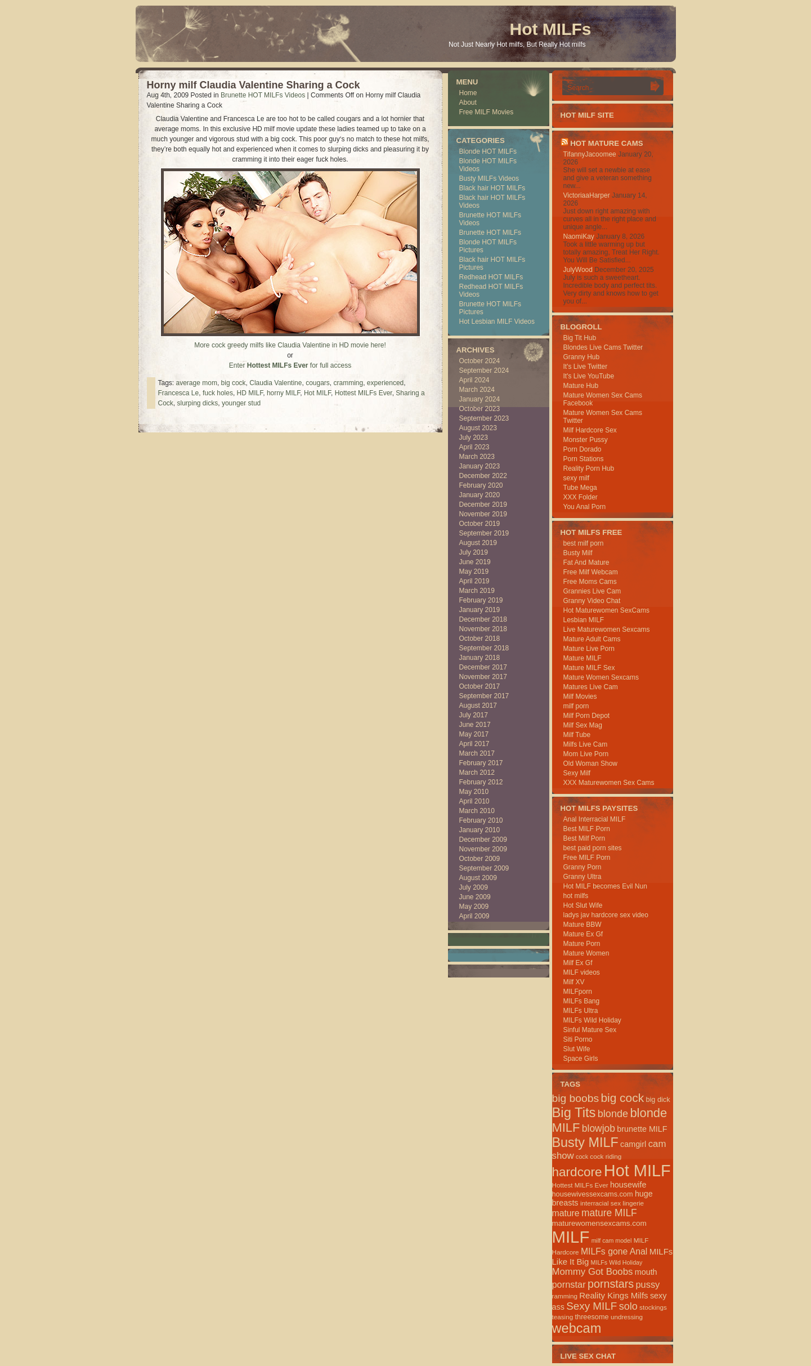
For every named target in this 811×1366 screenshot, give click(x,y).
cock (582, 1156)
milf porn (576, 706)
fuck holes (218, 393)
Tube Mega (580, 488)
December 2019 (483, 504)
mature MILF (609, 1212)
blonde (613, 1113)
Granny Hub (581, 357)
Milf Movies (580, 696)
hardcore (577, 1172)
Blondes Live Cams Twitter (603, 347)
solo (628, 1306)
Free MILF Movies (486, 112)
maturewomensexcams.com (599, 1223)
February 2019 (481, 600)
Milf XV (574, 982)
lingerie (633, 1203)
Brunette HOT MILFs (490, 232)
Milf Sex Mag (582, 725)
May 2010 (474, 792)
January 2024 (479, 399)
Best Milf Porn (584, 838)
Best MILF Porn (586, 829)
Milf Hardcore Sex (590, 430)
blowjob (598, 1128)
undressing (627, 1316)
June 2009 (475, 897)
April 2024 (474, 380)
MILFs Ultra (580, 1011)
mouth (646, 1271)
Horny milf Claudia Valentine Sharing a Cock (253, 85)
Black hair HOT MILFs (492, 188)
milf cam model (612, 1240)
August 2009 (478, 878)
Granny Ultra (582, 877)
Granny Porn (582, 867)
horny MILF (283, 393)
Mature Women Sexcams (601, 677)
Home (468, 93)
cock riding (605, 1156)
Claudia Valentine (275, 383)
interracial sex (600, 1203)
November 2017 (483, 677)
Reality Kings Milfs (613, 1295)
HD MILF (250, 393)
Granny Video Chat (592, 601)
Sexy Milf (577, 773)
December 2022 (483, 476)
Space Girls (580, 1059)
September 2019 (484, 533)
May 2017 (474, 734)
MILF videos (581, 972)
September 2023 (484, 418)
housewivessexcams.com (592, 1194)
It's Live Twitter (585, 366)
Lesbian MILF (583, 620)
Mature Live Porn (589, 649)
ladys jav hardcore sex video (605, 915)
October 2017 (479, 686)
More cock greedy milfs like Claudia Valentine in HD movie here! (290, 345)
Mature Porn (582, 944)
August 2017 (478, 705)
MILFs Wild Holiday (592, 1020)
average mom (196, 383)
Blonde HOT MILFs (488, 151)
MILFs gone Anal (614, 1251)
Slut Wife (576, 1049)
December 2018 (483, 619)
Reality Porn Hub (589, 468)
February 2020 (481, 485)
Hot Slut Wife (583, 905)
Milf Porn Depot (586, 716)
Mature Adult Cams (592, 639)
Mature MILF (582, 658)
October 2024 (479, 361)
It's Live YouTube (589, 376)
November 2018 (483, 629)
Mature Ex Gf (583, 934)
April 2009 (474, 916)
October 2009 (479, 859)
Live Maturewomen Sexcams (606, 629)
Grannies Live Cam (592, 591)
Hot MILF (317, 393)
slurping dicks (197, 403)
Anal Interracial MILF (594, 819)
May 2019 (474, 571)
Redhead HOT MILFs (491, 277)
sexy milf (576, 478)
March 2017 (477, 753)
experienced (385, 383)
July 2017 (473, 715)
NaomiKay (578, 236)
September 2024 (484, 370)
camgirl (633, 1144)
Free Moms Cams (590, 582)
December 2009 (483, 839)
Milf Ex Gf (578, 963)
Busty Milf (578, 553)
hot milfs (576, 896)
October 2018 (479, 638)
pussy (647, 1284)
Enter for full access (290, 365)
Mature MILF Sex (589, 668)
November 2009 (483, 849)
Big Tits (574, 1112)
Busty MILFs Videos (489, 178)
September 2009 (484, 868)
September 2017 (484, 696)
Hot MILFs (551, 29)
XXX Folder (580, 497)
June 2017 (475, 725)
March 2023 (477, 457)
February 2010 (481, 820)
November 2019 (483, 514)
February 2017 (481, 763)
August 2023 (478, 428)
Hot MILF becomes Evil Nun (605, 886)
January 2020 (479, 495)
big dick (658, 1099)
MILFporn (577, 992)
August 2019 (478, 543)
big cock (233, 383)
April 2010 (474, 801)
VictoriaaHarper (586, 195)
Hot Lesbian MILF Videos (497, 321)
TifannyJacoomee (589, 154)
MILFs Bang (581, 1001)
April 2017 (474, 744)
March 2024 (477, 390)
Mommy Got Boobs (592, 1271)
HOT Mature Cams (606, 143)
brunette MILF (642, 1128)
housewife (628, 1184)
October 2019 (479, 524)
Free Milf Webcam (590, 572)
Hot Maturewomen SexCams (606, 610)
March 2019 (477, 591)
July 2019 (473, 552)
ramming (564, 1296)
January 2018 (479, 658)
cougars (318, 383)
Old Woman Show (590, 763)
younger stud (241, 403)
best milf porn (583, 543)
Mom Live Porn (586, 754)
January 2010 (479, 830)
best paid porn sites (592, 848)
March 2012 (477, 772)
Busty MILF (585, 1142)
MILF (571, 1236)
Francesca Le (178, 393)
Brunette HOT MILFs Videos (263, 95)
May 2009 (474, 906)
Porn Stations (583, 459)
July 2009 (473, 887)
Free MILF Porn (587, 857)
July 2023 (473, 437)
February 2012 (481, 782)
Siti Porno (578, 1039)
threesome (592, 1317)
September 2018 (484, 648)
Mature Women (586, 953)
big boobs (575, 1098)
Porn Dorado (582, 449)
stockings (653, 1307)
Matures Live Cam (590, 687)
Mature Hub (581, 386)
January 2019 (479, 610)
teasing (562, 1316)
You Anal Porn (584, 507)
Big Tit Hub (580, 338)
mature (566, 1213)
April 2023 (474, 447)
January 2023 (479, 466)
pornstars (611, 1284)
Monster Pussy (585, 440)
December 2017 (483, 667)
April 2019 (474, 581)
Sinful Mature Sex (590, 1030)
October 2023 (479, 409)
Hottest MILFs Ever (363, 393)
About (468, 102)
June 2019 (475, 562)
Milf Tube (577, 735)
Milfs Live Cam (585, 744)
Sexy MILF (591, 1306)
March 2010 (477, 811)
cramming (349, 383)
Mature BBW (582, 924)
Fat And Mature (586, 562)
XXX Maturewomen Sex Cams (609, 783)
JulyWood (578, 270)
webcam (577, 1328)
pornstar (569, 1284)
